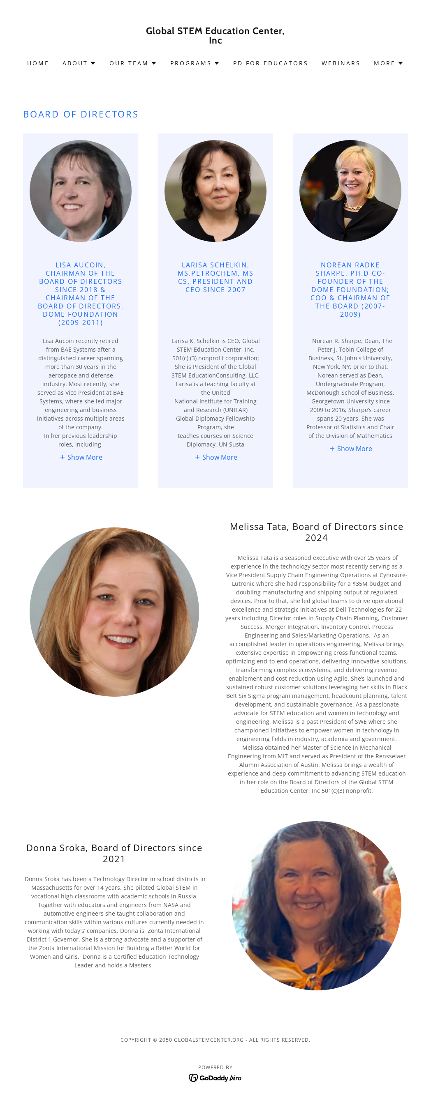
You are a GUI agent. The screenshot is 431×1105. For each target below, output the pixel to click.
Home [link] (38, 63)
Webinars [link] (341, 63)
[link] (215, 41)
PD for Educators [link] (270, 63)
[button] (79, 63)
